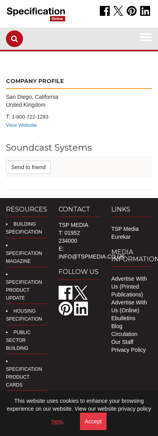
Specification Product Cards (24, 377)
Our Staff (122, 342)
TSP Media (125, 229)
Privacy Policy (128, 350)
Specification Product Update (24, 290)
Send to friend (28, 167)
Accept (93, 421)
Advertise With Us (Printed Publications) (129, 287)
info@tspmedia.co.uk (92, 256)
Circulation (124, 334)
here (57, 421)
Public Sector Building (18, 340)
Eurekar (121, 237)
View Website (21, 125)
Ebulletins (123, 318)
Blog (116, 326)
